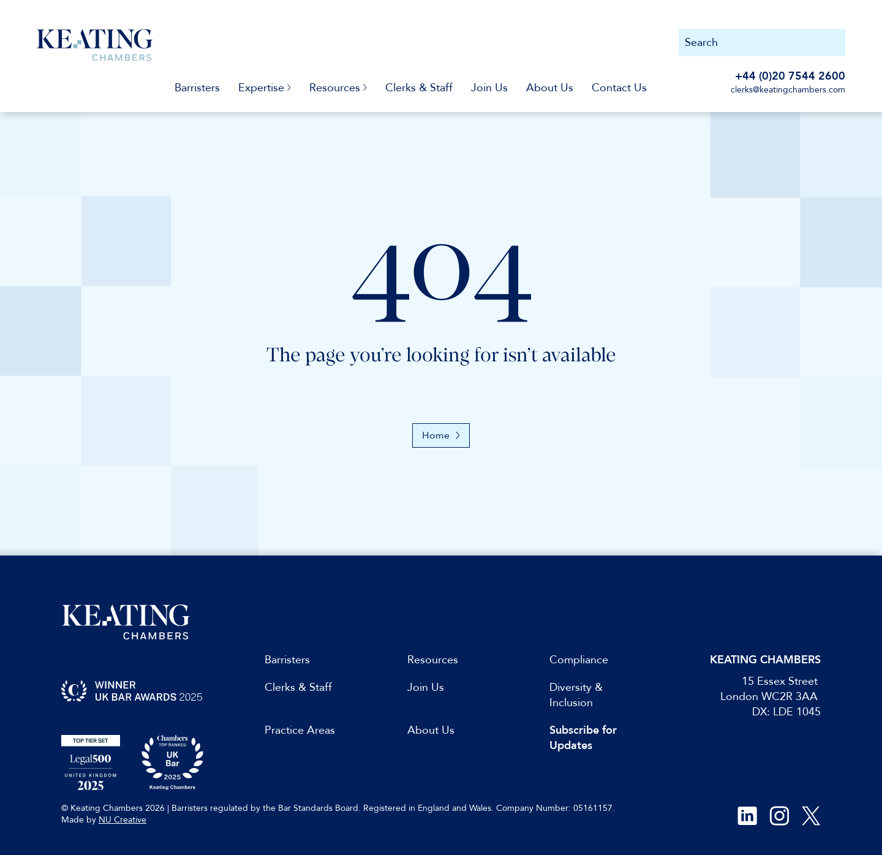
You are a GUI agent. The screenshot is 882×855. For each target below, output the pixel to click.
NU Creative (122, 820)
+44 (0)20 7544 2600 (790, 76)
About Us (549, 88)
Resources (432, 660)
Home (441, 435)
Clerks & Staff (419, 88)
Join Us (489, 88)
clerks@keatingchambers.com (788, 90)
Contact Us (619, 88)
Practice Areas (300, 730)
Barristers (197, 88)
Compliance (578, 660)
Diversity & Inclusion (576, 695)
